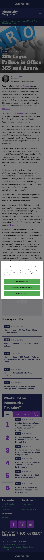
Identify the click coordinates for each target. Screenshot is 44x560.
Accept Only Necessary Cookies (22, 287)
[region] (22, 280)
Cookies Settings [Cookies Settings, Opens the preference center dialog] (22, 281)
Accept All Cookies (22, 293)
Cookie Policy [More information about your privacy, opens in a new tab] (8, 275)
